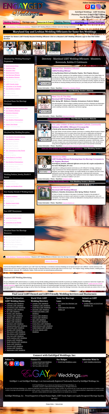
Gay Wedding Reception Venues (15, 137)
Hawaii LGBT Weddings (14, 318)
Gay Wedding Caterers (12, 139)
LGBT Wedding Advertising (92, 362)
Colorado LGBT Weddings (15, 305)
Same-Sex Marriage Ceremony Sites (17, 108)
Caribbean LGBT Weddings (41, 305)
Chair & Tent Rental (11, 124)
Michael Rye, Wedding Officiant (65, 68)
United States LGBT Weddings (42, 328)
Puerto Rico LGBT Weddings (41, 324)
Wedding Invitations (11, 196)
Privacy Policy (50, 404)
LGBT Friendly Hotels (12, 84)
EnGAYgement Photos (12, 73)
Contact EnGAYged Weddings (42, 362)
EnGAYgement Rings (12, 66)
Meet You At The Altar (61, 96)
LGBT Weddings (11, 27)
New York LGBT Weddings (15, 336)
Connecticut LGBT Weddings (16, 307)
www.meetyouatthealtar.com (59, 119)
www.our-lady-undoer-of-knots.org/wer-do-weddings (62, 148)
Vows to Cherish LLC (61, 187)
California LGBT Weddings (15, 303)
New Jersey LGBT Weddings (16, 332)
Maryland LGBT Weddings (15, 324)
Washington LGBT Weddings (16, 350)
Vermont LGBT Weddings (15, 346)
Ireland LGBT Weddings (40, 318)
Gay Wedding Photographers (14, 120)
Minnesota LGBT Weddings (15, 328)
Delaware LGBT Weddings (15, 309)
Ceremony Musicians (12, 113)
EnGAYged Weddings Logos (67, 362)
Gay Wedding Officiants (13, 110)
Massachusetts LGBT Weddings (17, 326)
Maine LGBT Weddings (14, 322)
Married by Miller (59, 156)
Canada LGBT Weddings (40, 303)
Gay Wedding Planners (13, 77)
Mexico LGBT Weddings (40, 322)
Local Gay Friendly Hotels (13, 218)
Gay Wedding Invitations (13, 88)
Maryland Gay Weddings (23, 27)
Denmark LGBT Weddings (40, 309)
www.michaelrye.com (58, 91)
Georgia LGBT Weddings (15, 316)
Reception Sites (10, 70)
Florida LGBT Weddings (14, 313)
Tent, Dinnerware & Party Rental (15, 150)
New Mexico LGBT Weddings (16, 334)
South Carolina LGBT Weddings (17, 342)
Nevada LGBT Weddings (15, 330)
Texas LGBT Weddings (14, 344)
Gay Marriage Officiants (13, 75)
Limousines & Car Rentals (13, 86)
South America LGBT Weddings (42, 326)
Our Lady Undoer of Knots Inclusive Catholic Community (76, 124)
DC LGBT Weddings (13, 311)
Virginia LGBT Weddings (14, 348)
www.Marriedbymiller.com (58, 181)
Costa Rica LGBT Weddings (41, 307)
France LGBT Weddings (40, 316)
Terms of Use (59, 404)
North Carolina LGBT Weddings (17, 338)
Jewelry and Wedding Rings (14, 186)
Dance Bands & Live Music (14, 157)
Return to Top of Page (51, 261)
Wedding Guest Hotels (12, 203)
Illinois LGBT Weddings (14, 320)
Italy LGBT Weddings (39, 320)
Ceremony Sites (10, 68)
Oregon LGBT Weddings (14, 340)
